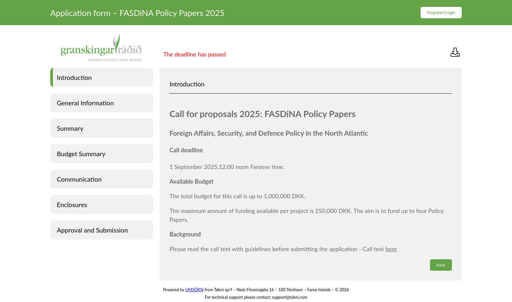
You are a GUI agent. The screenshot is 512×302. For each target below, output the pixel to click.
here (391, 248)
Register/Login (441, 12)
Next (441, 265)
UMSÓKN (194, 289)
